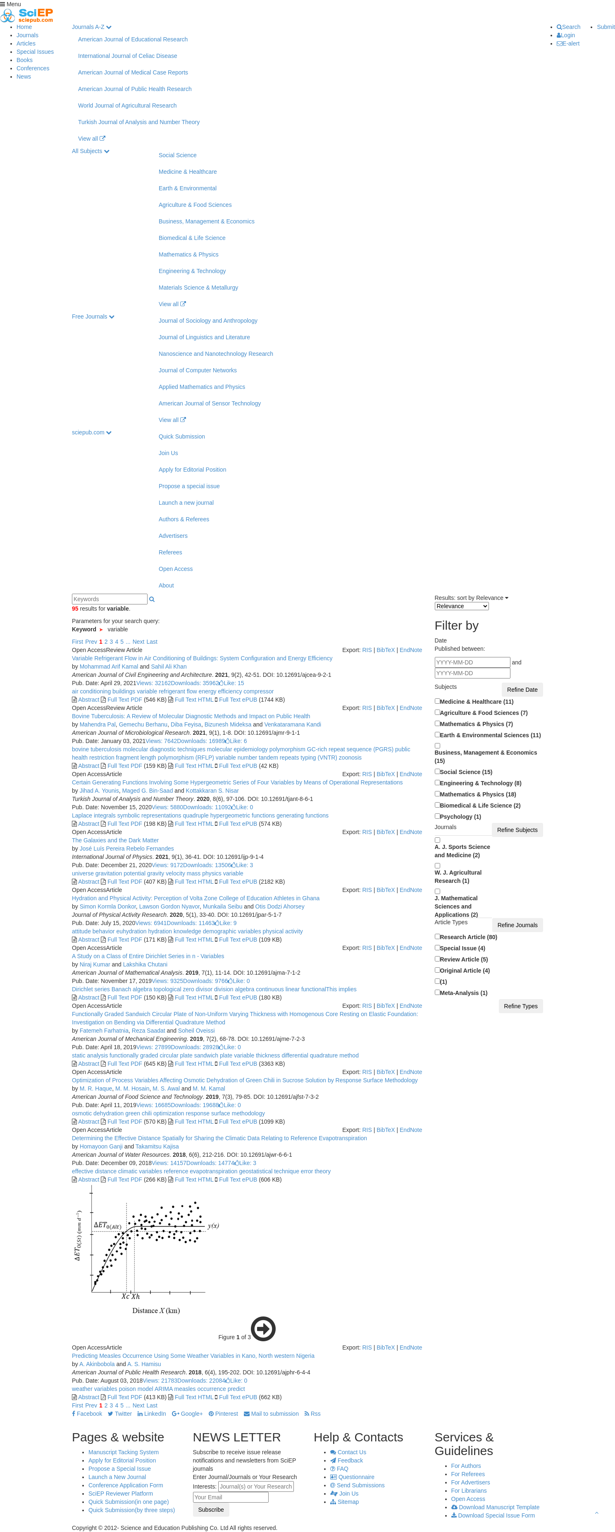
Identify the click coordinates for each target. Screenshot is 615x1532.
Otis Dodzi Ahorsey (280, 906)
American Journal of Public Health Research (135, 89)
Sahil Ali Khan (168, 666)
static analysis (90, 1055)
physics (211, 873)
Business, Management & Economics (207, 221)
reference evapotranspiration (199, 1171)
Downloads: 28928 (195, 1047)
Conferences (33, 68)
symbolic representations (148, 815)
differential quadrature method (319, 1055)
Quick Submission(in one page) (128, 1501)
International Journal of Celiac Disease (127, 56)
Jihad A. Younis (99, 790)
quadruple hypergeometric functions (228, 815)
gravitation (108, 873)
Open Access (176, 569)
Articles (26, 43)
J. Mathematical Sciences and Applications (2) (456, 906)
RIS (367, 650)
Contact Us (348, 1452)
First (77, 641)
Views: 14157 (169, 1163)
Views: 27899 (153, 1047)
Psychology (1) (461, 816)
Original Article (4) (465, 970)
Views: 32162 (153, 683)
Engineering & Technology (192, 271)
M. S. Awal (166, 1088)
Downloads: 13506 (207, 865)
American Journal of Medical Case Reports (133, 72)
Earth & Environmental (188, 188)
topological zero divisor (182, 989)
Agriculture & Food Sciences (195, 204)
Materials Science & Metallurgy (198, 287)
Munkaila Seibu (223, 906)
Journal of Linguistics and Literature (204, 337)
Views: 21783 (160, 1380)
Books (25, 60)
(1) (443, 981)
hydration (159, 931)
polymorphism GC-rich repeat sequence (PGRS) (330, 749)
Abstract (88, 699)
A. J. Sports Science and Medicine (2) (463, 851)
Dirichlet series (91, 989)
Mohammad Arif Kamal (109, 666)
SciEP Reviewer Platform (120, 1493)
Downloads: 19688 (195, 1105)
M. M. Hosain (132, 1088)
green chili (138, 1113)
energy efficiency (219, 691)
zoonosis (349, 757)
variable (232, 873)
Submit (606, 27)
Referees (170, 552)
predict (235, 1389)
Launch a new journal (186, 502)
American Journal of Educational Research (133, 39)
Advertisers (173, 535)
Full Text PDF (124, 699)
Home (24, 27)
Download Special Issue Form (493, 1515)
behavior (103, 931)
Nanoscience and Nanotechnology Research (216, 353)
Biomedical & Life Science (192, 238)
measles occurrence (199, 1389)
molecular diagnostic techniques (163, 749)
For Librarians (469, 1490)
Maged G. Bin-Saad (147, 790)
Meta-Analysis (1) (464, 993)
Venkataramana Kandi (292, 724)
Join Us (168, 453)
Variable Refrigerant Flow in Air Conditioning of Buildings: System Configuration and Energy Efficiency (202, 658)
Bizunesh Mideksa (228, 724)
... (128, 641)
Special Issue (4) (463, 948)
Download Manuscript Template (495, 1507)
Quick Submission (182, 436)
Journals (27, 35)
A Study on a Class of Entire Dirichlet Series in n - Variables (148, 956)
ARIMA (163, 1389)
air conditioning (91, 691)
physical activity (282, 931)
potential (133, 873)
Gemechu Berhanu (143, 724)
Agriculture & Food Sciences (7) (484, 713)
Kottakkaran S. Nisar (212, 790)
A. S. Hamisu (144, 1364)
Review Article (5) (464, 959)
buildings (123, 691)
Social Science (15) (466, 772)
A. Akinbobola (97, 1364)
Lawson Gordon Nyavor (169, 906)
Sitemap (344, 1501)
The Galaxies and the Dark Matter (115, 840)
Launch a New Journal (117, 1477)
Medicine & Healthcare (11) (477, 701)
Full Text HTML (194, 699)
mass (192, 873)
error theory (315, 1171)
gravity (154, 873)
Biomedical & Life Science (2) (480, 805)
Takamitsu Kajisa (157, 1146)
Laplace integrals (94, 815)
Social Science (178, 155)
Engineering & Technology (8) (481, 783)
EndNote (411, 650)
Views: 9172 (167, 865)
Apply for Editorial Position (192, 469)
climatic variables (139, 1171)
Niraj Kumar (95, 964)
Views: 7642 (161, 741)
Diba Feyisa (186, 724)
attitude (81, 931)
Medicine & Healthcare (188, 171)
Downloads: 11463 (191, 923)
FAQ (339, 1468)
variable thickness (256, 1055)
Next (139, 641)
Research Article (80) (469, 937)
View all (91, 138)
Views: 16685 (153, 1105)
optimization (168, 1113)
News (24, 76)
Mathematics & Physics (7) (476, 724)
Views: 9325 (167, 981)
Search (568, 27)
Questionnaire (352, 1477)
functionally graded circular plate (150, 1055)
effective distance (94, 1171)
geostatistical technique (268, 1171)
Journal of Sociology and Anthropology (208, 320)
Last (151, 641)
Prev (91, 641)
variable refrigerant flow (166, 691)
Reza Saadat (148, 1030)
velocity (174, 873)
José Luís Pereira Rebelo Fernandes (127, 848)
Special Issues (35, 51)
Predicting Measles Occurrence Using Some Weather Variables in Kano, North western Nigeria (193, 1355)
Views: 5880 (167, 807)
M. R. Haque (96, 1088)
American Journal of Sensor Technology (210, 403)
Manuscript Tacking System (123, 1452)
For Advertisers (470, 1482)
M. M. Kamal (209, 1088)
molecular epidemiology (236, 749)
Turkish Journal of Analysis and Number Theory (139, 122)
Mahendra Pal (98, 724)
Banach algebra (131, 989)
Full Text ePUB (238, 699)
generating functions (302, 815)
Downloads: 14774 (210, 1163)
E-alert (568, 43)
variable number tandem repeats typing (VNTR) (275, 757)
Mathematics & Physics (189, 254)
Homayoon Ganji (101, 1146)
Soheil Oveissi (196, 1030)
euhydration (131, 931)
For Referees (468, 1474)
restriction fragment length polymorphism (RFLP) (151, 757)
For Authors (466, 1465)
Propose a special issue (189, 486)
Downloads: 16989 (201, 741)
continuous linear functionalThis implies (305, 989)
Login (566, 35)
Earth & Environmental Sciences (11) (490, 735)
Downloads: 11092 (207, 807)
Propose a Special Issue (119, 1468)
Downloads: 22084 (201, 1380)
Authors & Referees (184, 519)
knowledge (186, 931)
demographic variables (231, 931)
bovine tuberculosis (97, 749)
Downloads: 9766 (205, 981)
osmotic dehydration (98, 1113)
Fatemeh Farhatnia (104, 1030)
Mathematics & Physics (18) (478, 794)
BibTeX (386, 650)
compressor (258, 691)
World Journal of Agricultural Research (127, 105)
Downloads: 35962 (195, 683)
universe (83, 873)
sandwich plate (213, 1055)
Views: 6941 (151, 923)
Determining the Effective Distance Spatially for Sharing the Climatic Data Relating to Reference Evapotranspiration (219, 1138)
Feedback (346, 1460)
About (166, 585)
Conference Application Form (125, 1485)
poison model (135, 1389)
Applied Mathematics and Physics (202, 387)
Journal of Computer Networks (198, 370)
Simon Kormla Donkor (108, 906)
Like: (231, 683)
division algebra (233, 989)
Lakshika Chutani (145, 964)
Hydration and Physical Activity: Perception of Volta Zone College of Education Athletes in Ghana (195, 898)
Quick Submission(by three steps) (131, 1510)
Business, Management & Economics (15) (486, 756)
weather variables (94, 1389)
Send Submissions (357, 1485)
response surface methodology (224, 1113)
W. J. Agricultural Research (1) (458, 876)
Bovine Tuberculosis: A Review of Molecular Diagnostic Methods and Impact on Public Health (191, 716)
